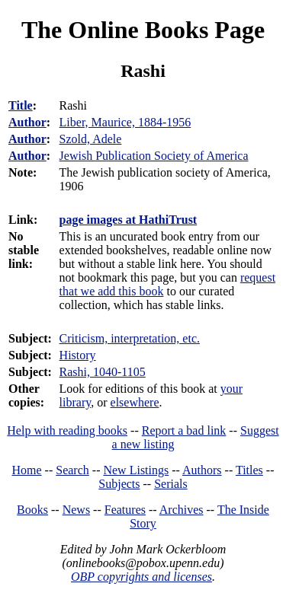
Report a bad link (184, 430)
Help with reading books (67, 430)
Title (20, 105)
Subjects (119, 483)
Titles (249, 470)
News (76, 509)
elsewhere (135, 402)
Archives (181, 509)
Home (27, 470)
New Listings (136, 470)
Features (125, 509)
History (77, 355)
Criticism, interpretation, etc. (129, 338)
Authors (202, 470)
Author (27, 122)
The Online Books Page (143, 29)
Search (72, 470)
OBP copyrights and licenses (141, 576)
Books (32, 509)
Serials (171, 483)
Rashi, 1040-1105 (102, 371)
